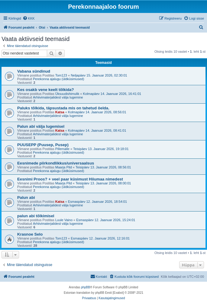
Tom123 (61, 75)
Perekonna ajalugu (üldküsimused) (58, 79)
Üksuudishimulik (67, 94)
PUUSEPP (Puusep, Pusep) (43, 145)
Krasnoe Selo (30, 234)
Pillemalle (62, 149)
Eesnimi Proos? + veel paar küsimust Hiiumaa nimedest (70, 179)
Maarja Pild (63, 167)
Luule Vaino (64, 220)
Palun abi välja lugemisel (40, 126)
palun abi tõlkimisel (35, 216)
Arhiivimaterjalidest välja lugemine (58, 97)
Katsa (59, 112)
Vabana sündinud (33, 71)
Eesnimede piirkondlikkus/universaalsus (55, 163)
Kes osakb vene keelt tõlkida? (45, 89)
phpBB (85, 287)
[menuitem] (29, 18)
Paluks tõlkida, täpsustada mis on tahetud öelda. (63, 108)
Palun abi (26, 197)
